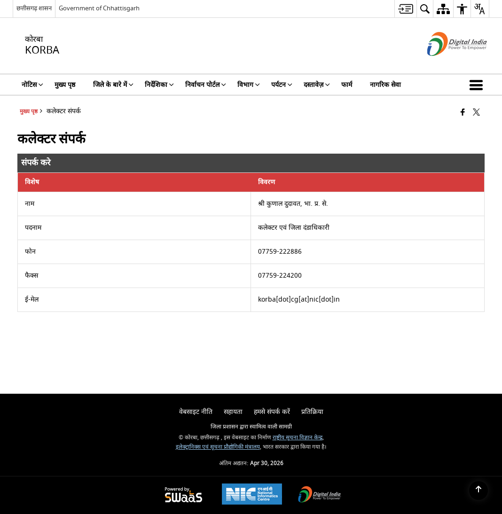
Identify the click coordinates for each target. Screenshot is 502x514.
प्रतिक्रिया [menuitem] (312, 412)
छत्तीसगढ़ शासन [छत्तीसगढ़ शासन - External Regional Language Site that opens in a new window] (34, 8)
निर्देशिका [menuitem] (159, 85)
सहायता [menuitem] (233, 412)
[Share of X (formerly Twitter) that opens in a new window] (476, 113)
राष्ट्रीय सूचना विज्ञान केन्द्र (297, 438)
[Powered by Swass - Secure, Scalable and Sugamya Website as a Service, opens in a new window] (183, 495)
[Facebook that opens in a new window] (463, 113)
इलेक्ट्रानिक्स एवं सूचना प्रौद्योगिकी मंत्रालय (218, 447)
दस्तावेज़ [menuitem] (317, 85)
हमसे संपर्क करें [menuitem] (272, 412)
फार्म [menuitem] (346, 85)
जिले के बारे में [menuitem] (113, 85)
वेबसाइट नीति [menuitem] (195, 412)
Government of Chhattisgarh (99, 8)
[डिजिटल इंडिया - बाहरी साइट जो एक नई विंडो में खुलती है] (445, 64)
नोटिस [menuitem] (32, 85)
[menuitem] (405, 8)
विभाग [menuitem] (248, 85)
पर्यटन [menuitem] (281, 85)
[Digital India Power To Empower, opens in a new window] (319, 495)
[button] (478, 84)
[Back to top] (478, 490)
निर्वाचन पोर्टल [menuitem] (205, 85)
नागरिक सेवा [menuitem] (385, 85)
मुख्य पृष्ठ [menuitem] (65, 85)
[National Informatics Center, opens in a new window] (252, 495)
